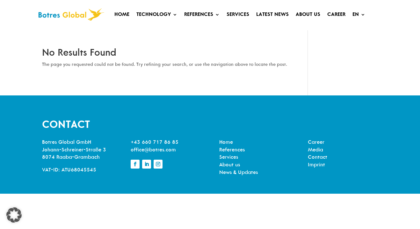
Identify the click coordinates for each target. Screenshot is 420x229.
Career (336, 14)
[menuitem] (358, 15)
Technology (153, 14)
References (198, 14)
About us (308, 14)
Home (121, 14)
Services (238, 14)
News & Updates (238, 172)
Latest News (272, 14)
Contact (317, 157)
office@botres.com (153, 150)
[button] (14, 215)
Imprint (316, 165)
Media (315, 150)
